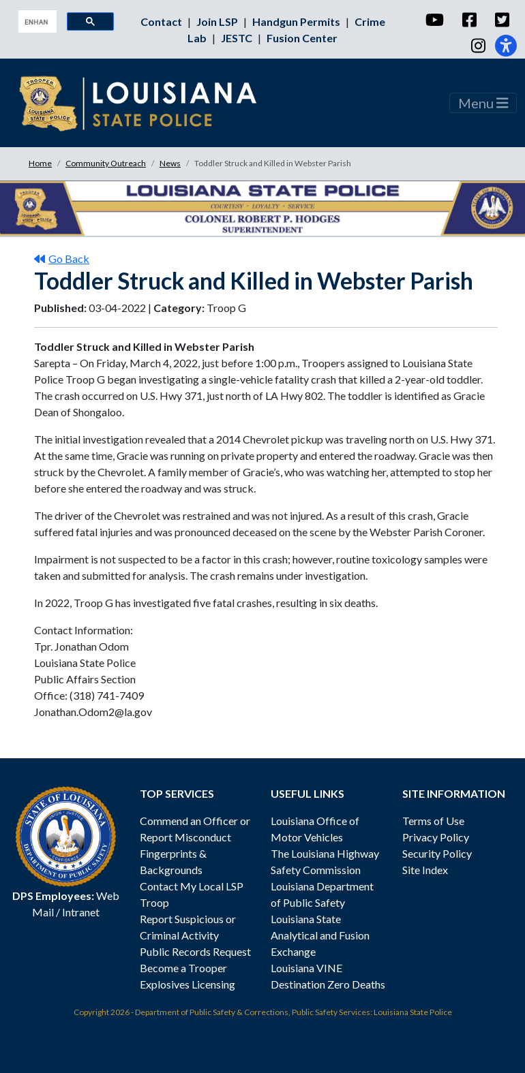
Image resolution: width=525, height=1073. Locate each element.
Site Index (425, 869)
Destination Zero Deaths (328, 984)
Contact (162, 21)
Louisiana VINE (306, 967)
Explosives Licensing (187, 984)
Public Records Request (195, 951)
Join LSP (218, 21)
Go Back (61, 258)
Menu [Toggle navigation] (483, 103)
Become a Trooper (183, 967)
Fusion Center (302, 37)
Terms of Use (433, 820)
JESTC (237, 37)
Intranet (81, 911)
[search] (36, 22)
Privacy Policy (435, 836)
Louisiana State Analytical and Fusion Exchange (320, 935)
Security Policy (437, 853)
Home (40, 163)
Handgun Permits (297, 21)
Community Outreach (105, 163)
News (170, 163)
